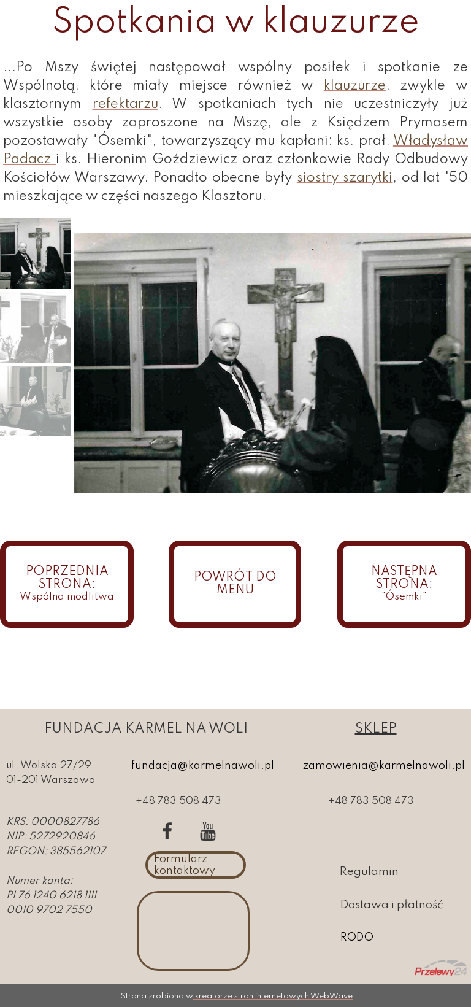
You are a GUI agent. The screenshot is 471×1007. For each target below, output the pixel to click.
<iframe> (193, 931)
